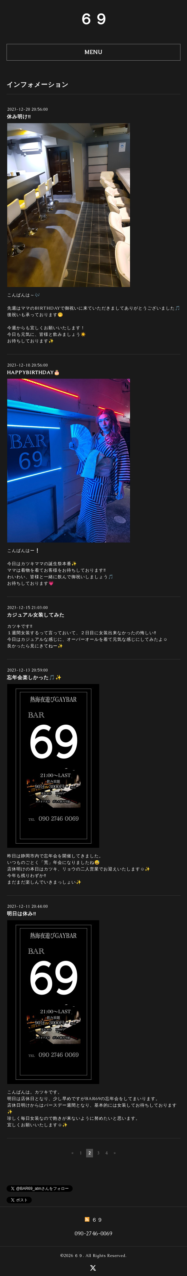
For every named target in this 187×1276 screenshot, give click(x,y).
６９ (94, 19)
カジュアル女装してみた (36, 615)
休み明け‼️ (19, 116)
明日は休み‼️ (21, 913)
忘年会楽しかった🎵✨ (34, 677)
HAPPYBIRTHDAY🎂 (33, 372)
